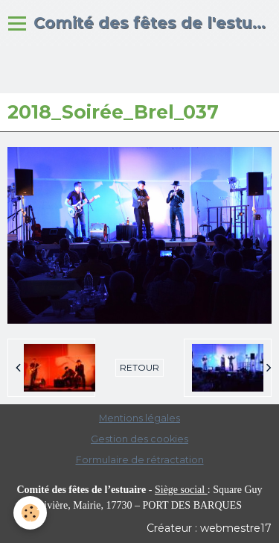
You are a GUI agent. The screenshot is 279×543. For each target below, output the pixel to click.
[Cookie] (30, 513)
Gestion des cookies (139, 439)
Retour (139, 367)
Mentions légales (139, 418)
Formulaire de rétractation (140, 459)
